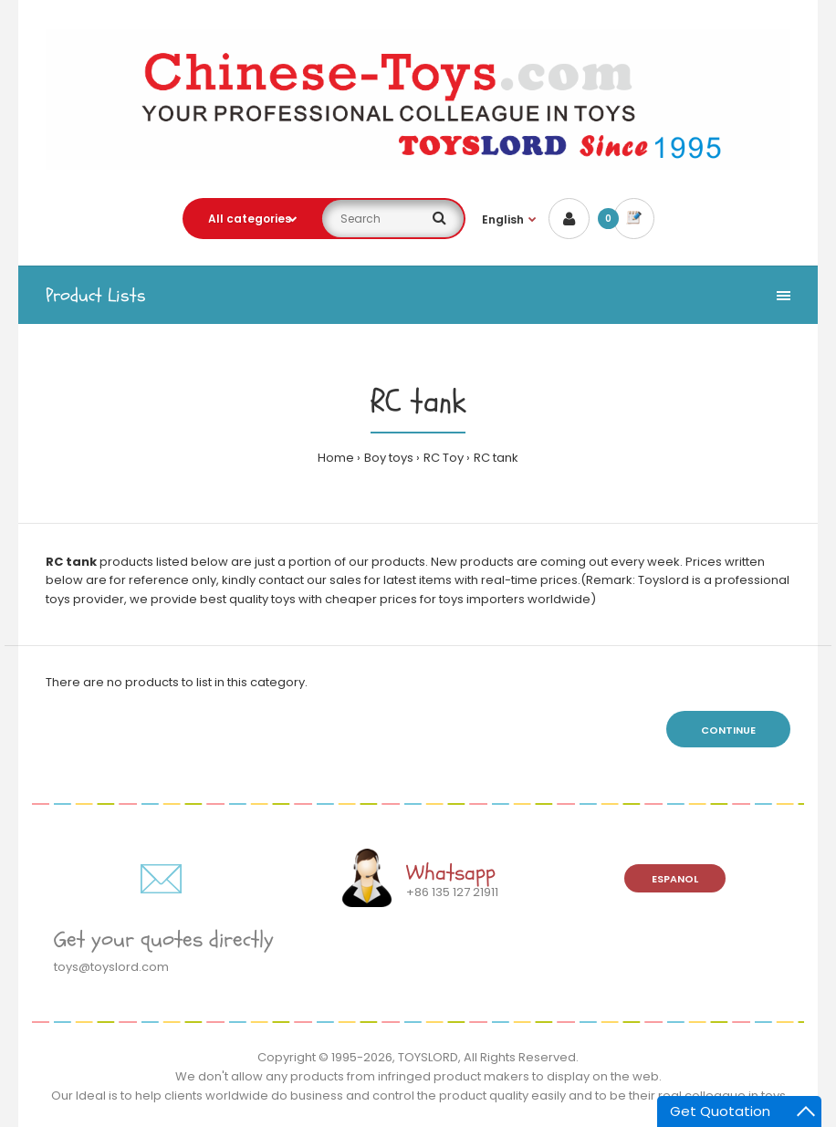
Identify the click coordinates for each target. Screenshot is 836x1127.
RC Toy (443, 457)
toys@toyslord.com (111, 967)
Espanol (675, 878)
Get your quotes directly (164, 939)
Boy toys (388, 457)
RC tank (496, 457)
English (503, 219)
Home (336, 457)
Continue (728, 730)
